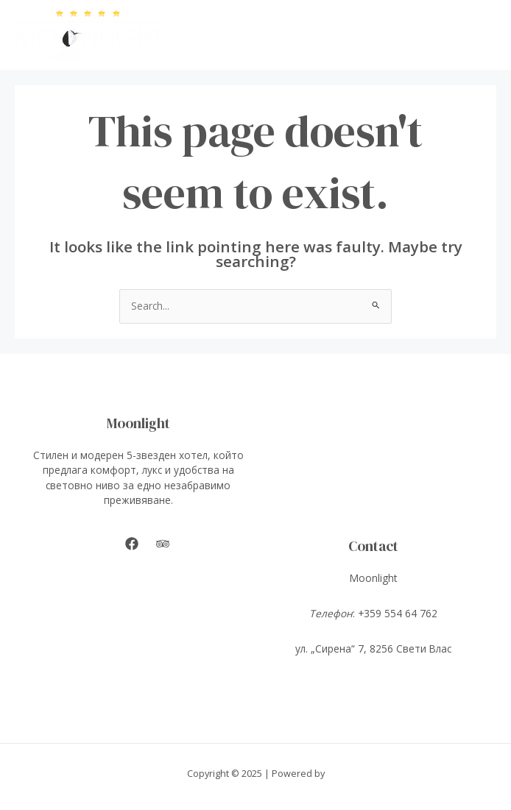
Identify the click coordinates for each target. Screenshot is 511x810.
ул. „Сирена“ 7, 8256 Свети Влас (373, 649)
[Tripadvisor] (162, 543)
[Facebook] (131, 543)
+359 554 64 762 (397, 613)
